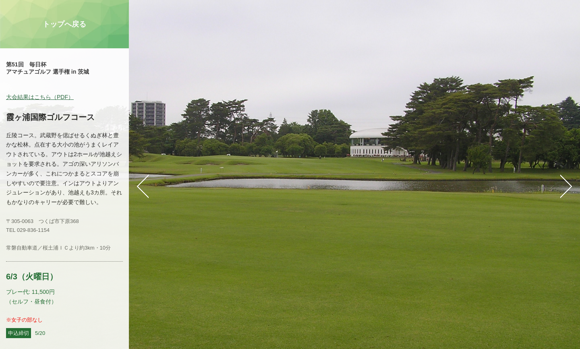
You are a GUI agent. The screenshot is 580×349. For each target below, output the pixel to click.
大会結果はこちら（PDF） (40, 97)
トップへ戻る (64, 24)
